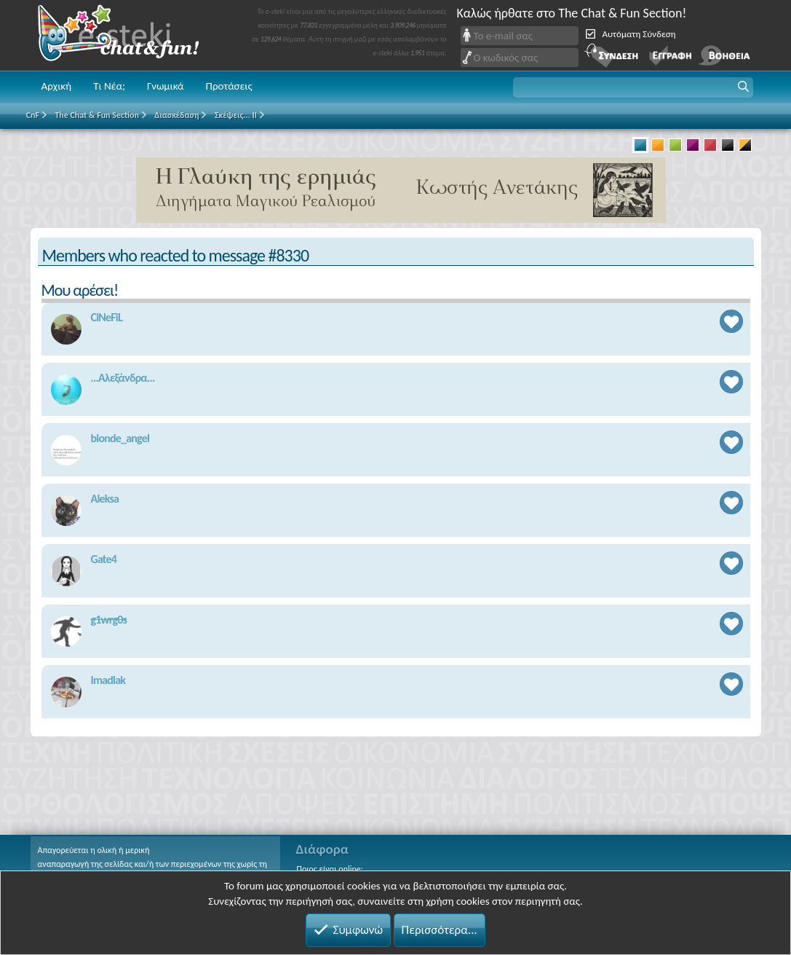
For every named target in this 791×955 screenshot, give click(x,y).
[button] (633, 87)
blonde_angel (120, 438)
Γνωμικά (165, 86)
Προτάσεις (229, 86)
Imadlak (108, 680)
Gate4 (103, 559)
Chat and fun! (129, 35)
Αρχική (56, 86)
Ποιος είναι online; (330, 869)
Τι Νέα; (109, 86)
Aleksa (105, 499)
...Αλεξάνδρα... (123, 378)
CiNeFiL (106, 317)
